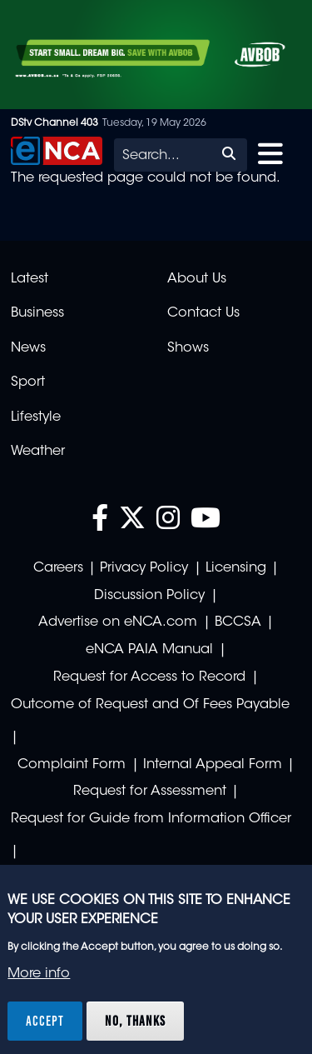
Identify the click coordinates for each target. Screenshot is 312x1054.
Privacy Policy (144, 568)
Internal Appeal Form (212, 765)
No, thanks (135, 1020)
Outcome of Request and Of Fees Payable (150, 705)
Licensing (236, 568)
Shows (188, 348)
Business (37, 313)
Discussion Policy (149, 595)
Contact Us (203, 313)
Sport (28, 382)
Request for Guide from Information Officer (151, 819)
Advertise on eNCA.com (117, 622)
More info (38, 974)
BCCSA (238, 622)
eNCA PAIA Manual (149, 650)
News (28, 348)
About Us (196, 279)
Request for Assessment (149, 791)
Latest (29, 279)
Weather (38, 451)
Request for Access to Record (149, 677)
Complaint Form (71, 765)
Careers (58, 568)
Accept (45, 1020)
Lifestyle (36, 417)
